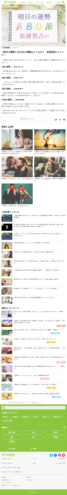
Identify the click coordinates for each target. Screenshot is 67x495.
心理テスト (36, 417)
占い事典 (33, 448)
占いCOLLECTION (60, 463)
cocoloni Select (61, 458)
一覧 (64, 427)
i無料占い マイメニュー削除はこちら (11, 485)
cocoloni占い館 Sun (7, 458)
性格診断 (11, 441)
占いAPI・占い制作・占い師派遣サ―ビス (12, 472)
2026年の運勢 (7, 420)
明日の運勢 (6, 47)
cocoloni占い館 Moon (7, 463)
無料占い (6, 417)
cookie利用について (7, 480)
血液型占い (26, 417)
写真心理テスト (58, 417)
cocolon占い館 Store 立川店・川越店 (11, 467)
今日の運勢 (11, 448)
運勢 (11, 437)
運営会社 (4, 477)
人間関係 (55, 437)
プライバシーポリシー (7, 482)
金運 (33, 432)
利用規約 (28, 477)
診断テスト (46, 417)
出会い (33, 437)
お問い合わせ (29, 480)
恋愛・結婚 (11, 432)
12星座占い (15, 417)
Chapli (34, 463)
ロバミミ (34, 458)
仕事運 (55, 432)
